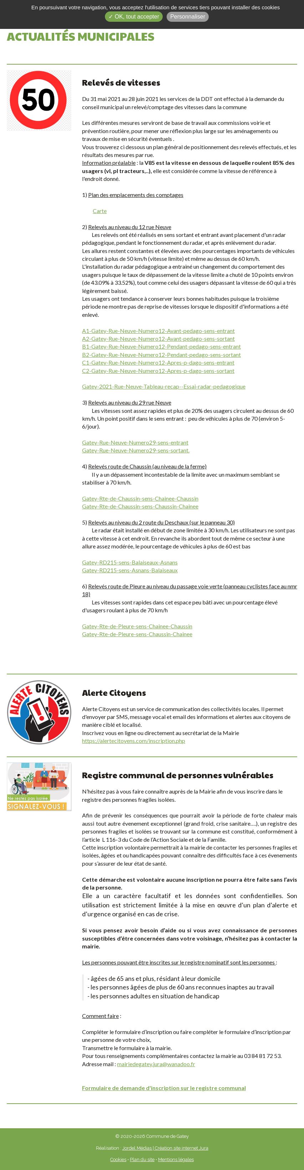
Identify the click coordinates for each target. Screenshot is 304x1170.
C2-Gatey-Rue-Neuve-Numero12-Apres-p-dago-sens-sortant (158, 370)
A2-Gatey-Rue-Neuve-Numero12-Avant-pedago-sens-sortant (158, 338)
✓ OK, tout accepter (133, 17)
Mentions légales (176, 1159)
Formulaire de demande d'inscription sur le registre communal (164, 1087)
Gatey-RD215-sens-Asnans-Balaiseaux (130, 570)
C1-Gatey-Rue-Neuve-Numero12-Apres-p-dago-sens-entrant (158, 362)
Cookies (118, 1159)
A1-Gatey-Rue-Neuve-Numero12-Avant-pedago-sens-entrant (158, 330)
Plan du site (142, 1159)
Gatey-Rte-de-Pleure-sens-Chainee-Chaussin (137, 626)
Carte (100, 210)
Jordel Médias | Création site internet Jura (165, 1148)
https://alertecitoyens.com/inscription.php (133, 740)
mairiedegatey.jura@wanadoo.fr (156, 1063)
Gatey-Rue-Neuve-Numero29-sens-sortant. (135, 450)
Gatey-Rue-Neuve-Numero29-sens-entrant (135, 442)
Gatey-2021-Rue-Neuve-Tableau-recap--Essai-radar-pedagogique (163, 386)
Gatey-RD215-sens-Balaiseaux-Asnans (130, 562)
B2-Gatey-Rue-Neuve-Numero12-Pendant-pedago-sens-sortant (161, 354)
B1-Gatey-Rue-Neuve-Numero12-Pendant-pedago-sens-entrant (161, 346)
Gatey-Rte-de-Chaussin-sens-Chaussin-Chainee (140, 506)
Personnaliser (187, 17)
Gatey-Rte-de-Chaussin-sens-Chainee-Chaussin (140, 498)
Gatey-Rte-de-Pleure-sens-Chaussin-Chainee (137, 633)
